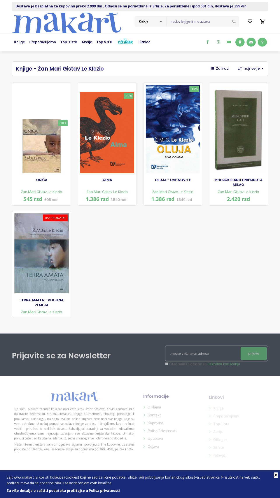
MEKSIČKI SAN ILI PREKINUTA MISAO (238, 182)
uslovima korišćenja (223, 366)
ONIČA (41, 180)
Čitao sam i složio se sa (204, 366)
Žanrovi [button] (220, 68)
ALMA (107, 180)
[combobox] (150, 21)
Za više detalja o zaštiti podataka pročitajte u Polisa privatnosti (63, 490)
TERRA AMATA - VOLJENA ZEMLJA (41, 302)
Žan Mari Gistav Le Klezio (41, 191)
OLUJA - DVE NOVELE (173, 180)
